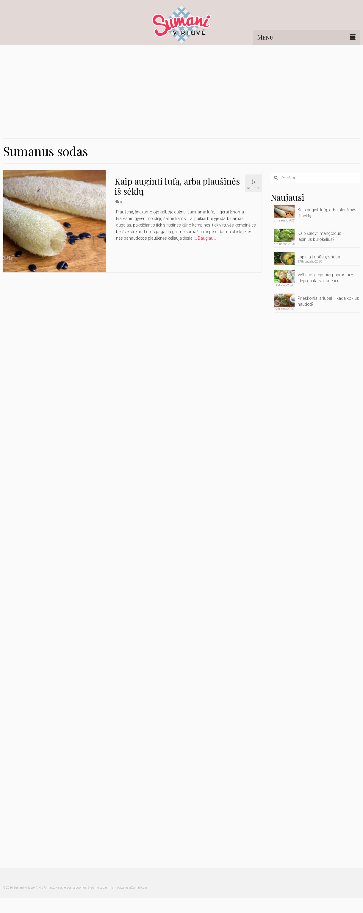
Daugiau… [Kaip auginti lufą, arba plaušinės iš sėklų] (207, 238)
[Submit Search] (275, 178)
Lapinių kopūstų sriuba (319, 257)
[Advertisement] (181, 89)
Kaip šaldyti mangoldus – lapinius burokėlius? (321, 236)
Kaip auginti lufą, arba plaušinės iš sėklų (327, 212)
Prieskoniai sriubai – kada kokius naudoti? (328, 301)
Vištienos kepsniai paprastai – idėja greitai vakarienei (325, 277)
